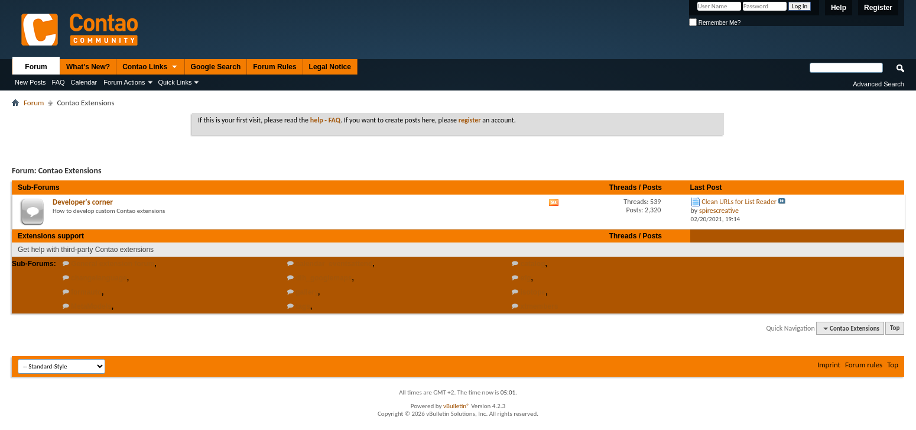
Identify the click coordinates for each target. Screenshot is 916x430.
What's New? (88, 67)
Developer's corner (83, 202)
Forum (36, 67)
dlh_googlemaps (323, 278)
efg (526, 278)
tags (302, 306)
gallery (306, 292)
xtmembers (539, 306)
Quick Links (175, 82)
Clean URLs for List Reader (739, 202)
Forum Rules (274, 67)
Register (878, 8)
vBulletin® (456, 406)
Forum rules (863, 364)
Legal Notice (330, 67)
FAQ (58, 82)
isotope (533, 292)
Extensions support (51, 236)
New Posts (30, 82)
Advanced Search (878, 84)
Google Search (216, 67)
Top (894, 328)
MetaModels (91, 306)
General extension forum (112, 264)
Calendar (84, 82)
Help (838, 8)
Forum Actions (124, 82)
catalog (533, 264)
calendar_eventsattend (333, 264)
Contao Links (150, 67)
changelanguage (99, 278)
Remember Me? (714, 23)
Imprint (828, 364)
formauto (86, 292)
